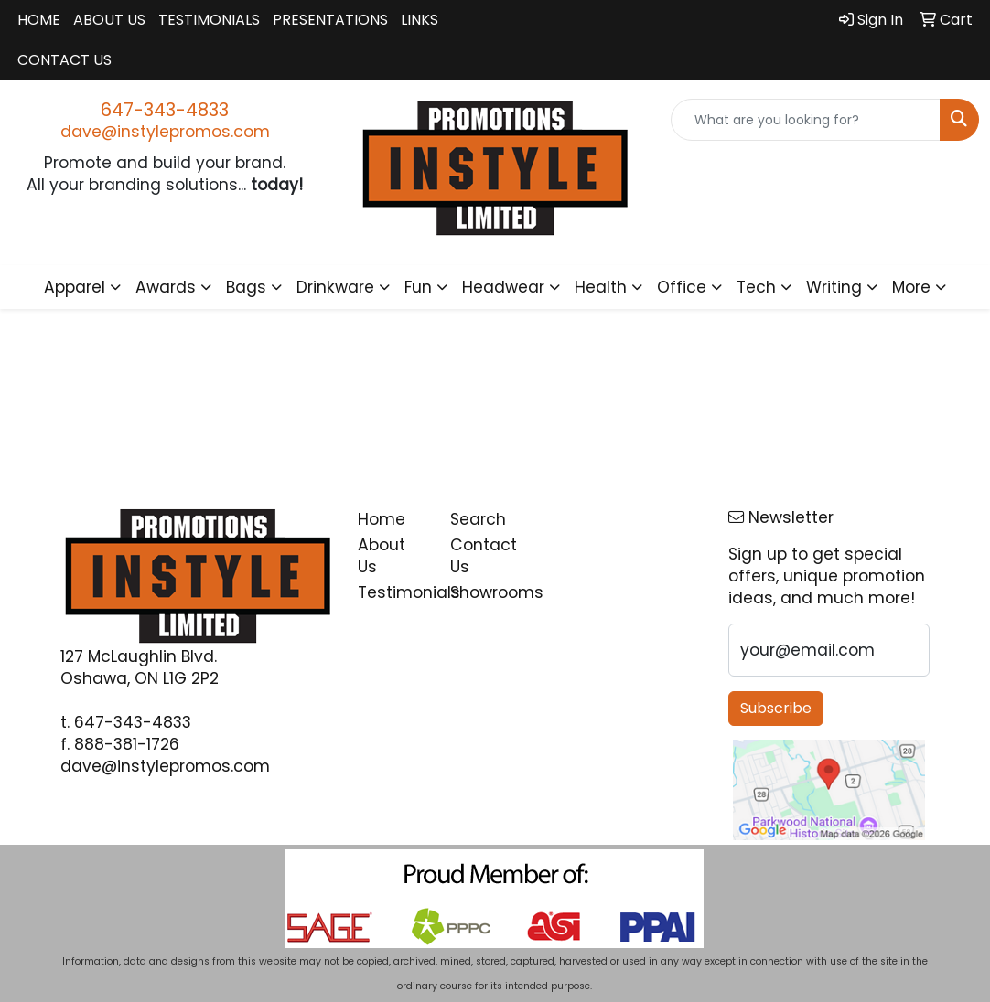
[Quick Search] (806, 120)
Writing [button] (834, 287)
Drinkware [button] (335, 287)
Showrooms (485, 592)
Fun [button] (418, 287)
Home (38, 19)
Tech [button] (756, 287)
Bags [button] (246, 287)
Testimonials (209, 19)
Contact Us (64, 59)
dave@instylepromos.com (165, 132)
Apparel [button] (74, 287)
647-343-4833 (165, 110)
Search (478, 519)
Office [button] (681, 287)
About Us (109, 19)
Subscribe (776, 708)
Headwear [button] (503, 287)
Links (419, 19)
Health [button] (601, 287)
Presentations (330, 19)
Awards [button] (165, 287)
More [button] (911, 287)
